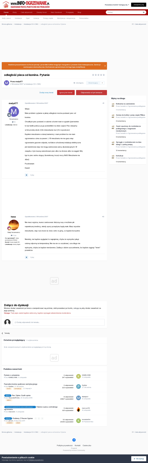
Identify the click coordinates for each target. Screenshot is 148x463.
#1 (103, 103)
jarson (11, 421)
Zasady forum (42, 12)
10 (13, 122)
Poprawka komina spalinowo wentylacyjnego (20, 384)
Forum (6, 13)
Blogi (79, 12)
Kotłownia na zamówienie (125, 104)
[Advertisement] (73, 45)
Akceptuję (139, 459)
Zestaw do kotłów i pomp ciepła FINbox (130, 115)
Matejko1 (85, 397)
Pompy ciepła (48, 18)
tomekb (123, 106)
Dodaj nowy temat (46, 93)
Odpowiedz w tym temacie (91, 93)
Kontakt (77, 445)
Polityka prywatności (65, 445)
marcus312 (86, 408)
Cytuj (32, 175)
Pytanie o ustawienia (11, 375)
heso (13, 217)
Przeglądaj (70, 12)
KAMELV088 (13, 377)
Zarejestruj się (139, 5)
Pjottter (11, 386)
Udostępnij (78, 83)
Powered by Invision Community (74, 450)
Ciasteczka (87, 445)
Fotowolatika (83, 18)
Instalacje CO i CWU (33, 84)
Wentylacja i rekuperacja (66, 18)
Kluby (15, 12)
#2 (103, 216)
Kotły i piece (6, 18)
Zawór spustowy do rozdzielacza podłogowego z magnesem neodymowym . (128, 128)
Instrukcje (119, 156)
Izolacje (36, 18)
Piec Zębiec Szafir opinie (21, 395)
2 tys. (14, 235)
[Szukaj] (118, 12)
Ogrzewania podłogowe (136, 106)
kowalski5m (86, 419)
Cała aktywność (26, 12)
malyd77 (19, 81)
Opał (27, 18)
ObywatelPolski (14, 398)
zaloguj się (77, 308)
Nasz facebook (56, 12)
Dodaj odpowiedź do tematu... (27, 322)
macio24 (12, 412)
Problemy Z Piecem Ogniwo (23, 418)
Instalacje (18, 18)
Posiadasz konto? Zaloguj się (117, 5)
